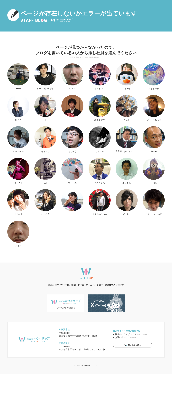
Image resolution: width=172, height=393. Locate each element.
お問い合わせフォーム (125, 337)
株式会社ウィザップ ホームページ (131, 334)
